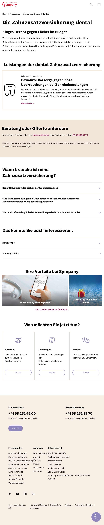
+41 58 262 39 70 (80, 135)
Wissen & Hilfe (15, 475)
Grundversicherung (17, 453)
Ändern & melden (16, 479)
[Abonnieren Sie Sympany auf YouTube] (18, 493)
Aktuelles (37, 471)
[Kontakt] (96, 517)
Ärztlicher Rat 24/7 (57, 453)
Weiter (18, 372)
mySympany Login (56, 468)
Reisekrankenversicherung (20, 460)
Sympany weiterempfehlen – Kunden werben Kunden (69, 477)
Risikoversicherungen (18, 464)
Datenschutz (55, 505)
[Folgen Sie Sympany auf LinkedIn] (33, 493)
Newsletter (38, 467)
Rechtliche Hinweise (38, 505)
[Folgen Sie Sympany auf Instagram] (26, 493)
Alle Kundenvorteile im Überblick (51, 309)
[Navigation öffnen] (99, 4)
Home (9, 4)
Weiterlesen (27, 103)
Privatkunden (15, 14)
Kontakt (15, 428)
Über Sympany (40, 453)
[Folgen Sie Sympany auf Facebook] (10, 493)
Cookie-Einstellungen (83, 505)
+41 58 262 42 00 (22, 413)
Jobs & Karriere (37, 459)
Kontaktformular (41, 135)
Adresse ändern (55, 460)
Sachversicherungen (17, 468)
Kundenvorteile (15, 471)
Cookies (67, 505)
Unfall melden (54, 464)
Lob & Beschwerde (56, 471)
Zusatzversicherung (31, 14)
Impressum (34, 508)
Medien (36, 463)
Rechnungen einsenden (59, 457)
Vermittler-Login (16, 482)
